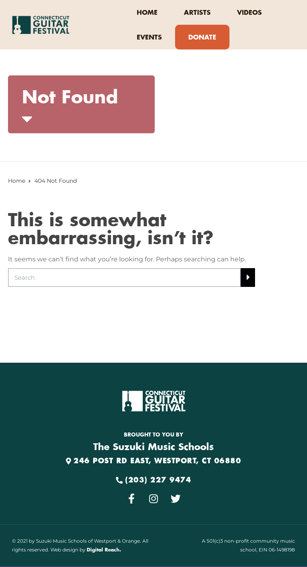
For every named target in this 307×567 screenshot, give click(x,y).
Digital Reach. (104, 549)
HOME (147, 13)
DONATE (202, 37)
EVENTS (149, 37)
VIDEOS (249, 13)
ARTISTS (197, 13)
